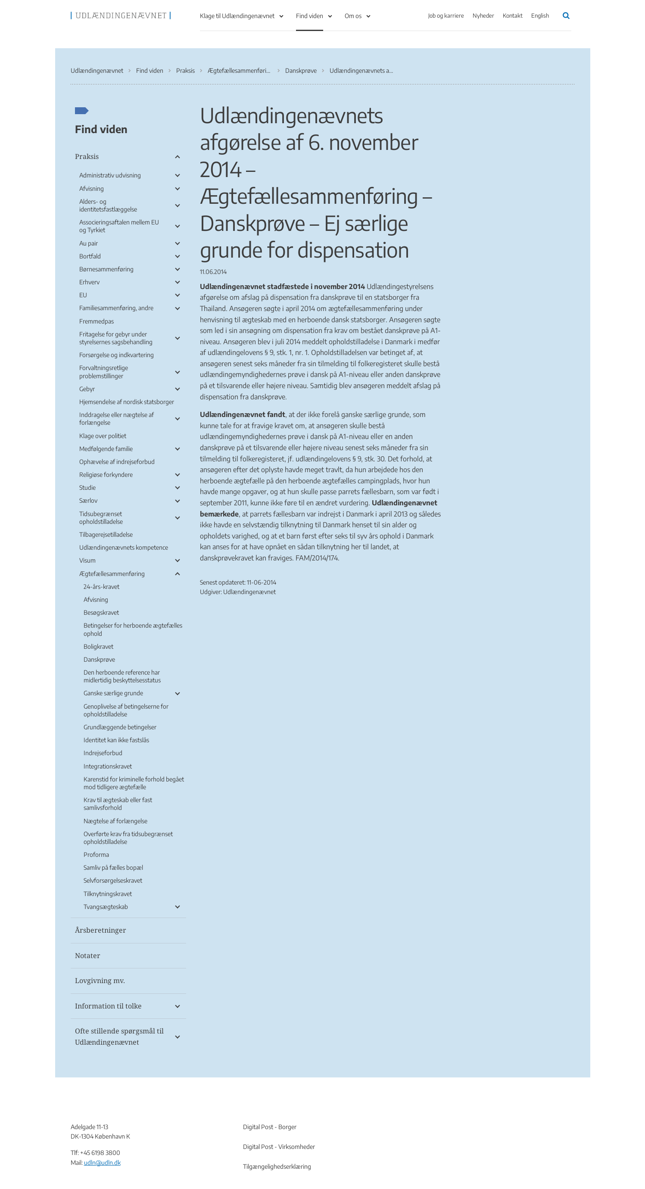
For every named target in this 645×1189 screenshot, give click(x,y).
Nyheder (483, 15)
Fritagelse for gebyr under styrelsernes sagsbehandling (116, 337)
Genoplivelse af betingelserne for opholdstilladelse (126, 710)
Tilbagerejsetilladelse (106, 534)
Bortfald (90, 256)
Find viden (309, 15)
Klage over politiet (102, 435)
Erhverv (89, 282)
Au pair (88, 243)
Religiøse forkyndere (106, 474)
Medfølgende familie (106, 448)
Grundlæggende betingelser (120, 727)
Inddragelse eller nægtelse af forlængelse (116, 418)
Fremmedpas (96, 321)
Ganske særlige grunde (113, 693)
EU (83, 295)
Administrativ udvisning (110, 175)
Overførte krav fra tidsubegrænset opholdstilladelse (128, 837)
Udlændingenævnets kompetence (123, 547)
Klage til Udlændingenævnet (237, 15)
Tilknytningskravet (108, 893)
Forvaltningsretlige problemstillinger (103, 371)
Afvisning (91, 188)
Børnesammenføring (106, 269)
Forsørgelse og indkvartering (116, 354)
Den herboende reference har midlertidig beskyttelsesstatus (122, 676)
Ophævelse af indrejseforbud (117, 461)
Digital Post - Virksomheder (279, 1146)
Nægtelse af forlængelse (115, 821)
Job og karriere (446, 15)
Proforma (96, 854)
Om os (353, 15)
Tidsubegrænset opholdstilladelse (101, 517)
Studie (87, 487)
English (540, 15)
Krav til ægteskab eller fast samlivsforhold (118, 803)
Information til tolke (108, 1006)
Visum (87, 560)
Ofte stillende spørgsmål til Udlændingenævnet (119, 1036)
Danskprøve (99, 659)
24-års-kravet (101, 586)
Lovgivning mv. (100, 980)
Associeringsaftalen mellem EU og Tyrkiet (119, 225)
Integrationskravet (108, 766)
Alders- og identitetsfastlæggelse (108, 205)
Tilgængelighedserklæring (277, 1166)
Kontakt (513, 15)
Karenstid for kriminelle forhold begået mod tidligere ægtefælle (134, 783)
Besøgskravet (101, 612)
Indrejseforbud (103, 752)
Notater (87, 955)
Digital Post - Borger (269, 1126)
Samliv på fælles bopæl (113, 867)
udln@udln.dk (102, 1162)
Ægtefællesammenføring (112, 573)
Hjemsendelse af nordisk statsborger (126, 401)
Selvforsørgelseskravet (113, 880)
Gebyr (87, 388)
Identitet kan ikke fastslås (116, 740)
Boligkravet (98, 646)
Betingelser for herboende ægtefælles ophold (133, 629)
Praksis (87, 156)
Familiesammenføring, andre (116, 307)
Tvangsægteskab (106, 906)
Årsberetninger (100, 930)
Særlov (88, 500)
